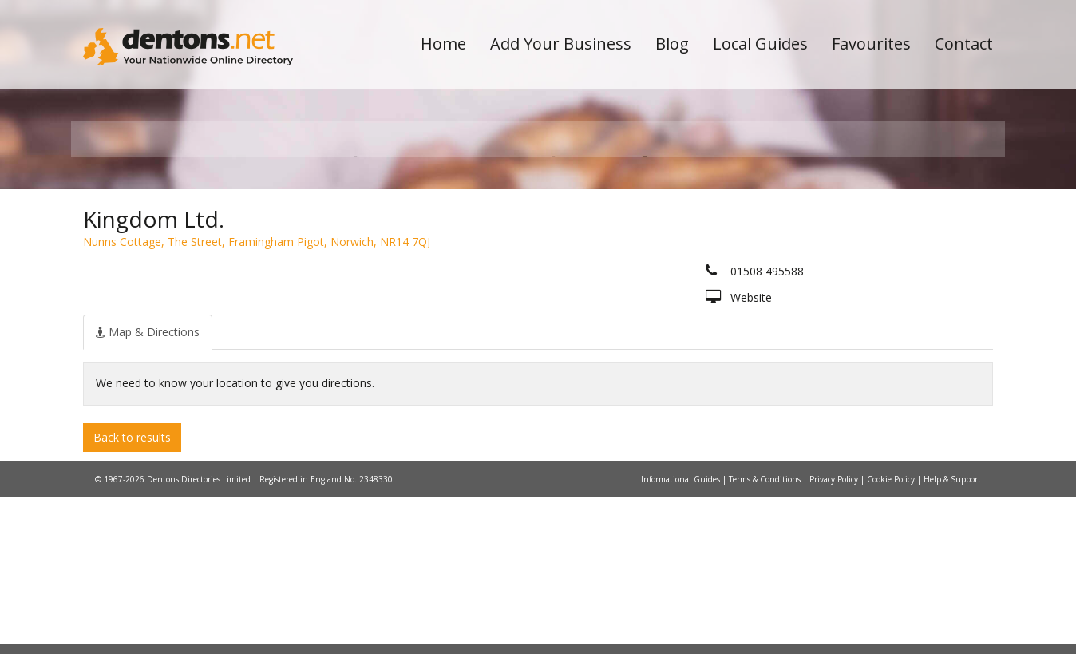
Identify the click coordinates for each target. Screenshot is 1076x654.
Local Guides (760, 43)
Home (443, 43)
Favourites (871, 43)
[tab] (147, 487)
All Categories (516, 283)
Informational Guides (681, 635)
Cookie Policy (892, 635)
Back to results (132, 592)
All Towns (160, 283)
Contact (964, 43)
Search (883, 256)
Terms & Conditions (766, 635)
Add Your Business (560, 43)
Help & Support (952, 635)
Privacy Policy (834, 635)
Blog (672, 43)
